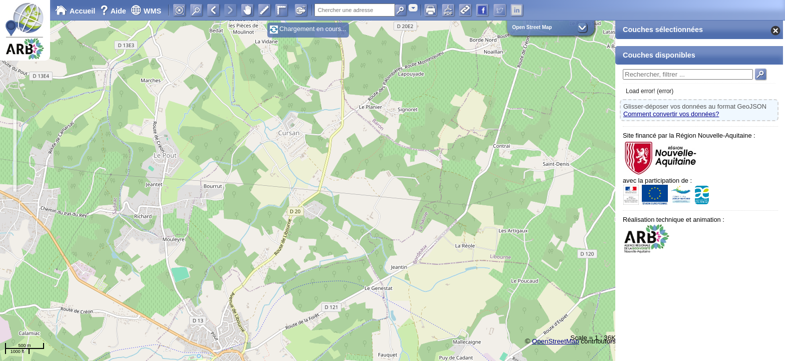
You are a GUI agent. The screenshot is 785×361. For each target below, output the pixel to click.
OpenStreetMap (555, 341)
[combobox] (413, 8)
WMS (146, 11)
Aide (114, 11)
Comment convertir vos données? (671, 114)
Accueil (75, 11)
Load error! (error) (649, 91)
